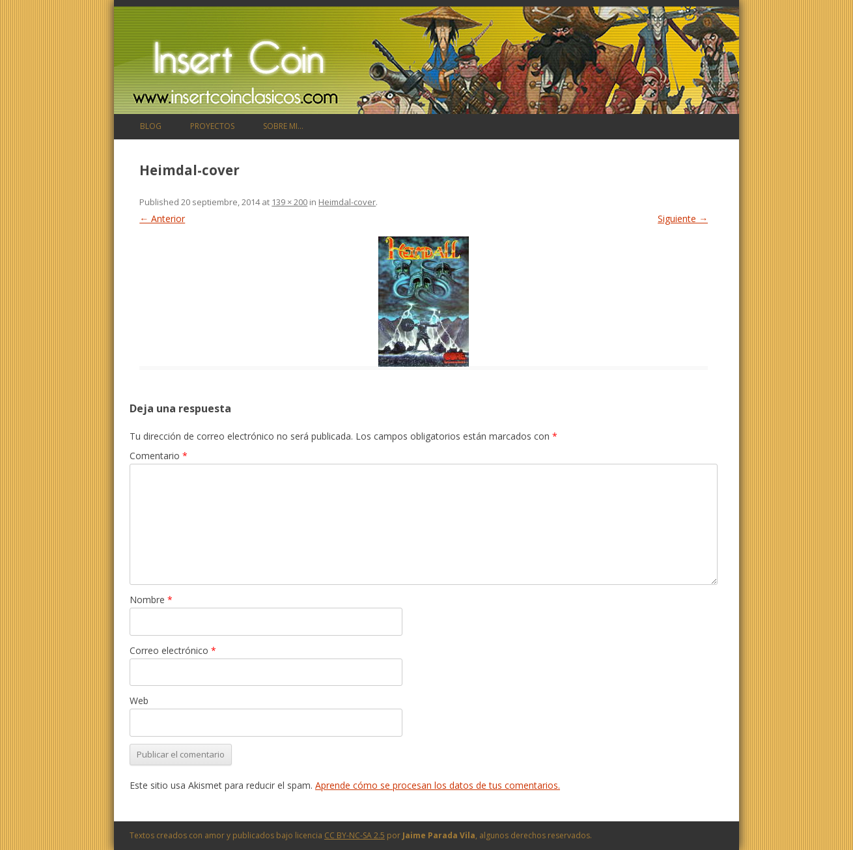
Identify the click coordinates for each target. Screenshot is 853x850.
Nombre (151, 599)
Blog (150, 126)
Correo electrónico (173, 650)
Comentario (159, 455)
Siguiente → (683, 218)
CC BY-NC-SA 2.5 (354, 835)
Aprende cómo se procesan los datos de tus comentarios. (437, 785)
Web (139, 700)
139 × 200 (289, 202)
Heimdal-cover (347, 202)
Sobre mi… (283, 126)
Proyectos (212, 126)
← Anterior (162, 218)
